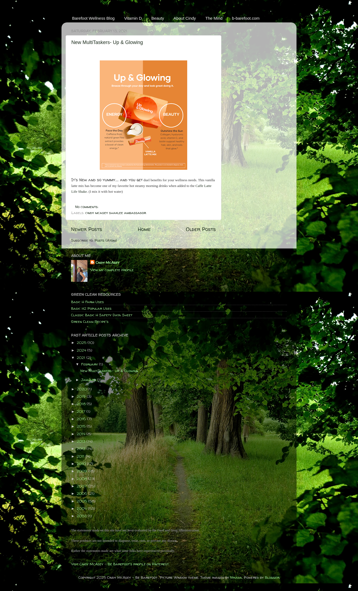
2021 (81, 357)
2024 (82, 350)
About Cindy (185, 18)
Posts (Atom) (106, 240)
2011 (81, 456)
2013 (81, 441)
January (89, 379)
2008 (82, 478)
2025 (82, 342)
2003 (82, 515)
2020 (82, 389)
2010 (82, 463)
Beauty (157, 18)
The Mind (214, 18)
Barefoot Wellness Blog (93, 18)
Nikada (236, 577)
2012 (81, 448)
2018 (82, 403)
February (90, 364)
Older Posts (201, 229)
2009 (82, 471)
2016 (82, 418)
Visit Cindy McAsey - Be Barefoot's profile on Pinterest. (120, 563)
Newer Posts (86, 229)
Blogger (272, 577)
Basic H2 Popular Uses (91, 308)
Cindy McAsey (107, 262)
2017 (81, 411)
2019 (82, 396)
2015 (82, 426)
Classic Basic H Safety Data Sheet (101, 314)
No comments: (87, 206)
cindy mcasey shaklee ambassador (115, 212)
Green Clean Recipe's (89, 321)
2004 (82, 508)
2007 (82, 486)
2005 (82, 501)
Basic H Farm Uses (87, 301)
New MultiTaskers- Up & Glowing (107, 42)
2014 (81, 433)
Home (144, 229)
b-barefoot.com (246, 18)
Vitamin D (133, 18)
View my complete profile (112, 269)
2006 (82, 493)
